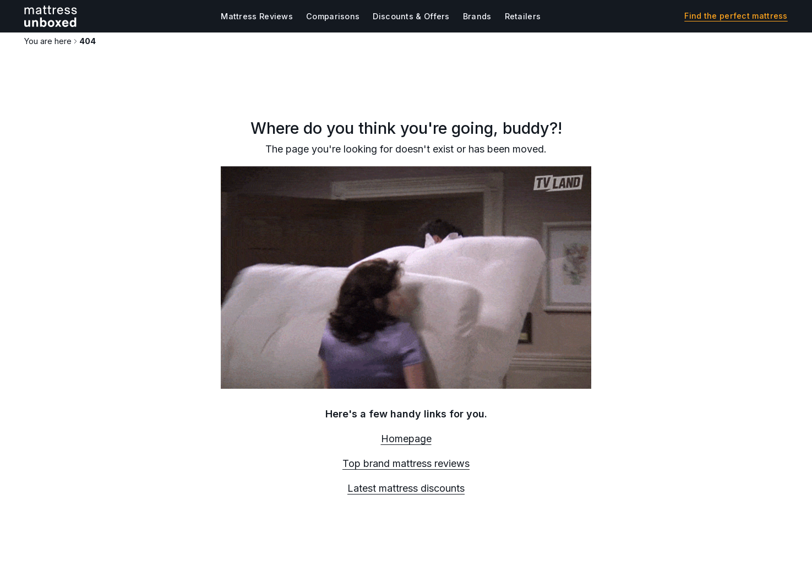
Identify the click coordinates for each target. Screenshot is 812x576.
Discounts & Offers (411, 16)
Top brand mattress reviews (406, 463)
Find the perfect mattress (736, 16)
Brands (477, 16)
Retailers (523, 16)
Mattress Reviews (257, 16)
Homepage (406, 438)
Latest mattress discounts (406, 488)
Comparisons (332, 16)
